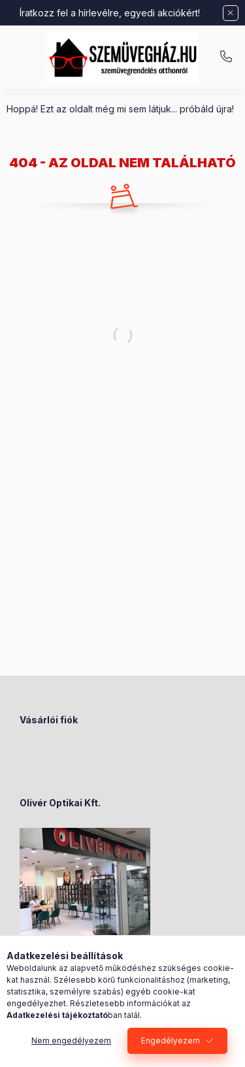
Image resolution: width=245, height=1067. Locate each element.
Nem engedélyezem (71, 1040)
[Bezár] (230, 13)
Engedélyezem (170, 1040)
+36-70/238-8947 (226, 57)
